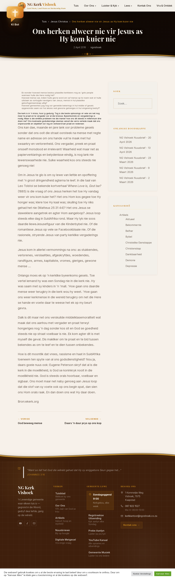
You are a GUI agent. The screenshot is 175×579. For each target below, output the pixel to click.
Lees (128, 5)
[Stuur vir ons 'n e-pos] (34, 523)
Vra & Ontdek (164, 5)
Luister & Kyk (110, 5)
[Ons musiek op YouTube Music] (27, 523)
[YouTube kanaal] (20, 523)
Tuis (76, 5)
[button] (15, 17)
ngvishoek (96, 47)
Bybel (129, 236)
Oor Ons (90, 5)
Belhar (129, 230)
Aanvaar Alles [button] (162, 573)
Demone (130, 260)
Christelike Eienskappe (139, 242)
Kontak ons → (131, 525)
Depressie (131, 266)
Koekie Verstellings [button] (142, 573)
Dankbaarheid (134, 254)
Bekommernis (133, 224)
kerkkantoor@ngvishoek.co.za (141, 516)
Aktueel (130, 219)
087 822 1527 (132, 506)
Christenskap (133, 248)
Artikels (123, 214)
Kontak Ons (144, 5)
